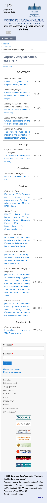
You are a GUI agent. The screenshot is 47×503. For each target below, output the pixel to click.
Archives (7, 47)
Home (6, 44)
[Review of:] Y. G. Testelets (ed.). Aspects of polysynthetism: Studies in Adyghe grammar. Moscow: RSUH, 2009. (17, 200)
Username (7, 345)
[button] (8, 38)
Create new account (12, 369)
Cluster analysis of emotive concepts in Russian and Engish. (17, 96)
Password (7, 354)
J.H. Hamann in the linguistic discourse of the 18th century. (17, 159)
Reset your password (12, 372)
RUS (8, 32)
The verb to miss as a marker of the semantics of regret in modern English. (17, 135)
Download (7, 67)
